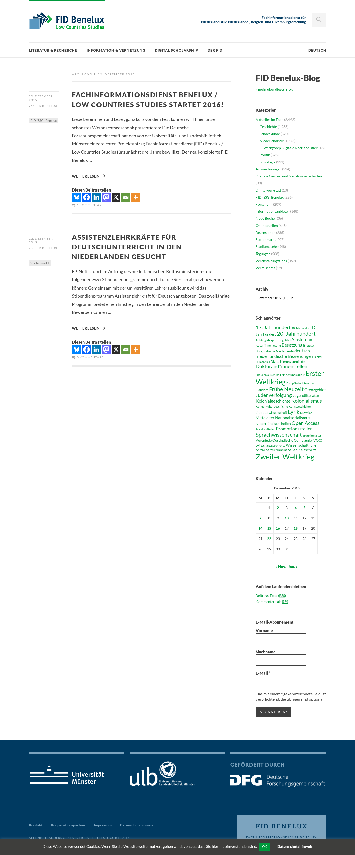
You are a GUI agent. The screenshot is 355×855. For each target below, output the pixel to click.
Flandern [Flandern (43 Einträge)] (262, 390)
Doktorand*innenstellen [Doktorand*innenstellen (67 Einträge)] (281, 366)
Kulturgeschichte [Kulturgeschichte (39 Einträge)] (276, 406)
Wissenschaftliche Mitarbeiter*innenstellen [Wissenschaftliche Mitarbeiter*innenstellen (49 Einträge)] (286, 447)
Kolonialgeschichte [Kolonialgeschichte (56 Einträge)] (273, 401)
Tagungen (263, 253)
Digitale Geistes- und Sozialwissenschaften (289, 176)
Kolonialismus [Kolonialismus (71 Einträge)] (306, 401)
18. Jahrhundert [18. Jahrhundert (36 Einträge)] (301, 328)
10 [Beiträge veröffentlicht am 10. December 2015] (287, 518)
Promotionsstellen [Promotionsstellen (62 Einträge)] (294, 428)
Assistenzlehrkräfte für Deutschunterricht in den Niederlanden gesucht (130, 256)
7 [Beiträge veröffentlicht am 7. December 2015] (260, 518)
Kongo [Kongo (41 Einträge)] (260, 406)
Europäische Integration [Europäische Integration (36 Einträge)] (300, 383)
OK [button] (264, 847)
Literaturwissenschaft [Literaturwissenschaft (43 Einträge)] (271, 412)
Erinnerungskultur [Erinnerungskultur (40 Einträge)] (292, 375)
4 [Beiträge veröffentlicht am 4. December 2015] (296, 507)
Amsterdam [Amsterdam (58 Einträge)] (302, 339)
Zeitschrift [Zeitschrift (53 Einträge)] (307, 450)
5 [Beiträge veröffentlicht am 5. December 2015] (304, 507)
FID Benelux (46, 106)
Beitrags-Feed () (271, 595)
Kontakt (36, 824)
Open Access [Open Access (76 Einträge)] (306, 423)
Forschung (264, 204)
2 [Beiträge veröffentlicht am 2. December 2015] (278, 507)
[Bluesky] (76, 206)
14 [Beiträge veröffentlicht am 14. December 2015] (260, 528)
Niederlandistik (272, 141)
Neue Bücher (266, 218)
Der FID (215, 50)
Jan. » (293, 566)
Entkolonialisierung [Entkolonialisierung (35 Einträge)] (267, 374)
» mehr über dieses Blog (274, 89)
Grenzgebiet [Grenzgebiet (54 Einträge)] (315, 389)
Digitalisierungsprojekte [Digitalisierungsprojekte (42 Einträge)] (288, 362)
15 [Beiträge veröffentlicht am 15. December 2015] (269, 528)
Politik (265, 155)
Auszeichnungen (268, 169)
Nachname (266, 651)
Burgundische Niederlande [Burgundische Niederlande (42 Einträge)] (275, 351)
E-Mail (263, 673)
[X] (116, 206)
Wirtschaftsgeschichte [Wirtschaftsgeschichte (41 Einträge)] (270, 445)
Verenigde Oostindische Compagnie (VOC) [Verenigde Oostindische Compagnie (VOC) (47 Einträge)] (289, 440)
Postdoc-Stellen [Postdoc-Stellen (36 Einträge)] (265, 429)
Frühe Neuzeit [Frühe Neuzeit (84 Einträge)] (286, 389)
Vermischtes (265, 268)
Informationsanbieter (272, 211)
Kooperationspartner (68, 824)
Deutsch (317, 50)
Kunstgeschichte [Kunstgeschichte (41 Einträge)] (300, 406)
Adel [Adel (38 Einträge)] (287, 340)
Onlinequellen (267, 225)
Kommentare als (272, 601)
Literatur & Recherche (53, 50)
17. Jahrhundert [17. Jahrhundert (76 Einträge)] (273, 327)
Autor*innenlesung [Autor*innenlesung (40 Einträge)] (268, 345)
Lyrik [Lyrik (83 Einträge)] (293, 411)
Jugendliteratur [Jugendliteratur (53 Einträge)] (306, 395)
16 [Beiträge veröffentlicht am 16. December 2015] (278, 528)
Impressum (103, 824)
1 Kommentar (89, 214)
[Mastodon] (106, 206)
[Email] (125, 206)
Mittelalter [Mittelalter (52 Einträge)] (265, 417)
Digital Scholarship (176, 50)
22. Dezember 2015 (41, 98)
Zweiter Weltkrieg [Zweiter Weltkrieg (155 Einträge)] (285, 456)
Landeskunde (270, 134)
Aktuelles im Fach (269, 119)
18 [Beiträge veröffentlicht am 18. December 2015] (296, 528)
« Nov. (280, 566)
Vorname (264, 630)
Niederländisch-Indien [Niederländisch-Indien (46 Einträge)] (273, 423)
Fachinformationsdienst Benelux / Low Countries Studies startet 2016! (149, 104)
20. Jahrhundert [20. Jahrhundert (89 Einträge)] (296, 333)
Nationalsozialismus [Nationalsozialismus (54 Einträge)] (292, 417)
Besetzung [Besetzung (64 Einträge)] (292, 345)
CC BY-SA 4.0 (120, 837)
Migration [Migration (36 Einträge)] (306, 412)
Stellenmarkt (39, 273)
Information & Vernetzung (116, 50)
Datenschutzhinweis (136, 824)
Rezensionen (265, 232)
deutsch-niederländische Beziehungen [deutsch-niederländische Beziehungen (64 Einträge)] (284, 353)
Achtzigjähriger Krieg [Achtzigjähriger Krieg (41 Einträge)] (270, 340)
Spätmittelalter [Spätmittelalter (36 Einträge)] (312, 435)
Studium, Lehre (267, 246)
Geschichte (268, 126)
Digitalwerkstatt (268, 190)
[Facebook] (86, 206)
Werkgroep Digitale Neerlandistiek (290, 148)
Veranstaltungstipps (271, 261)
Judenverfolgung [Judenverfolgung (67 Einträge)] (274, 395)
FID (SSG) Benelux (43, 121)
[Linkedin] (96, 206)
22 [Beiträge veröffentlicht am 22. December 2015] (269, 538)
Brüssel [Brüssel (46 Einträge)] (309, 345)
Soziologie (267, 162)
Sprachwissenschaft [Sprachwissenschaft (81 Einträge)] (279, 434)
